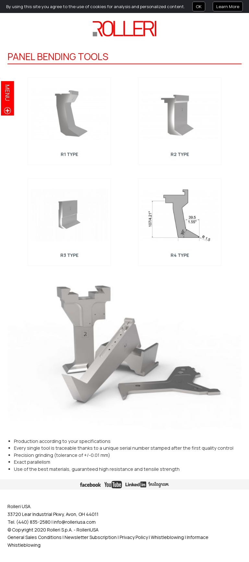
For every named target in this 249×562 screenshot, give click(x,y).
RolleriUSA (88, 530)
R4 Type (180, 254)
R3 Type (69, 254)
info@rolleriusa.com (74, 522)
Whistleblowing (168, 537)
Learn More (227, 6)
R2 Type (180, 154)
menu (7, 92)
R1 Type (69, 154)
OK (199, 6)
